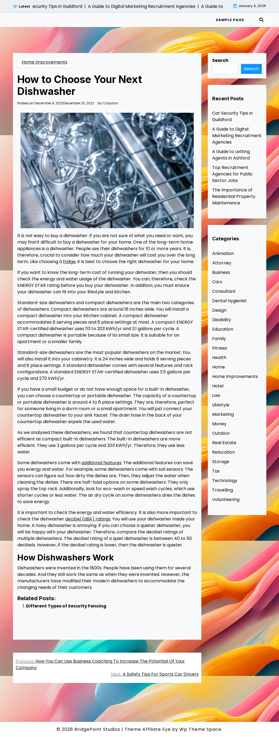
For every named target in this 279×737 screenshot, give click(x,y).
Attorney (221, 263)
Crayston (110, 103)
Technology (224, 480)
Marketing (223, 414)
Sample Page (230, 19)
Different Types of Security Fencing (66, 606)
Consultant (224, 291)
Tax (216, 471)
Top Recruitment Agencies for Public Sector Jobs (232, 174)
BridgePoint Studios (97, 729)
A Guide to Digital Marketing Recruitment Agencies (237, 135)
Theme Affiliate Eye (147, 729)
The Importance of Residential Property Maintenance (233, 196)
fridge (69, 261)
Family (219, 339)
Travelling (222, 490)
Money (219, 424)
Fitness (219, 348)
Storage (220, 462)
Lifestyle (220, 405)
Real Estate (224, 443)
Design (219, 310)
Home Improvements (44, 62)
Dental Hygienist (229, 301)
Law (216, 395)
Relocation (223, 452)
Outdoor (221, 433)
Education (222, 329)
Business (221, 272)
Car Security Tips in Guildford (232, 116)
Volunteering (225, 499)
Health (219, 357)
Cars (217, 282)
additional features (101, 463)
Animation (223, 253)
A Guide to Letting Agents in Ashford (231, 154)
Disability (221, 320)
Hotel (218, 386)
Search (220, 60)
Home (218, 367)
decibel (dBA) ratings (87, 519)
